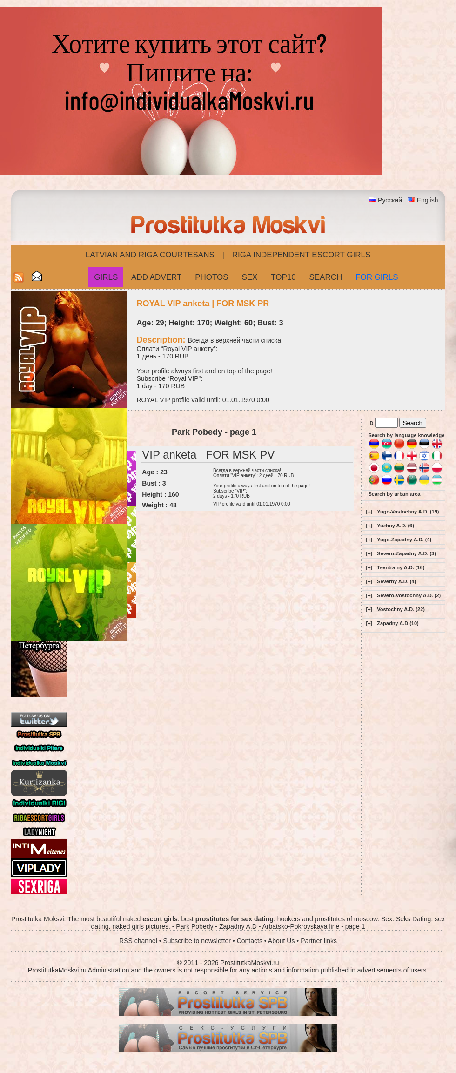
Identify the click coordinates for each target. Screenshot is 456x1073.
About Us (281, 941)
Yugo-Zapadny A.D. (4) (404, 539)
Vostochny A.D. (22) (401, 609)
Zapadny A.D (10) (397, 623)
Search (325, 277)
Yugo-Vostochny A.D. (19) (408, 511)
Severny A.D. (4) (396, 581)
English (427, 200)
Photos (211, 277)
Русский (390, 200)
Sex (249, 277)
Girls (106, 277)
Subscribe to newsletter (197, 941)
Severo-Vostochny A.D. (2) (409, 595)
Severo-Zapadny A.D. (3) (406, 553)
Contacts (249, 941)
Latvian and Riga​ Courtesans (150, 254)
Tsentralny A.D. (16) (400, 567)
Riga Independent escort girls (301, 254)
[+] (369, 511)
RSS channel (138, 941)
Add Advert (156, 277)
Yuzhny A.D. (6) (395, 525)
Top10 (283, 277)
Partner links (319, 941)
